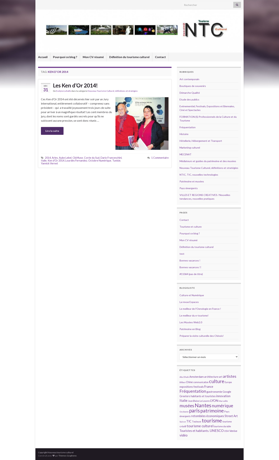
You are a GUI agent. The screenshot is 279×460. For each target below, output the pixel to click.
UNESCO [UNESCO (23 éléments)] (217, 430)
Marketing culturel (190, 147)
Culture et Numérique (192, 295)
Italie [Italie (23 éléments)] (184, 400)
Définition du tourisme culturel (129, 57)
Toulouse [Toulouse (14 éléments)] (196, 421)
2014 (48, 157)
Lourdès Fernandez (76, 160)
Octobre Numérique (99, 160)
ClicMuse (78, 157)
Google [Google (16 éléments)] (227, 391)
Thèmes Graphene (68, 455)
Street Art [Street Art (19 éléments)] (231, 416)
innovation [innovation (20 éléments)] (223, 396)
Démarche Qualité (190, 92)
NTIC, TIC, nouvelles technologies (199, 174)
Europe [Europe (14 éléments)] (228, 382)
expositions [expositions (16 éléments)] (186, 386)
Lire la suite (52, 130)
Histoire (184, 134)
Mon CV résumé (93, 57)
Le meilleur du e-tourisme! (194, 315)
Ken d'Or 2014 (56, 160)
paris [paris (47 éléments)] (194, 410)
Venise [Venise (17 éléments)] (233, 430)
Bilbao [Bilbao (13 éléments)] (182, 382)
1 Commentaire (160, 157)
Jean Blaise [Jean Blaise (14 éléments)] (193, 400)
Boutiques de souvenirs (193, 85)
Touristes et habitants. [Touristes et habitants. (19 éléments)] (194, 431)
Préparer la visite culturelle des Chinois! (202, 335)
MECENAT (185, 154)
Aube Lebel (65, 157)
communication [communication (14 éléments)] (201, 382)
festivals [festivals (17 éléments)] (198, 386)
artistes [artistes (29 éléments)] (229, 376)
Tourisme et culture (191, 226)
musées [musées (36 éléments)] (187, 405)
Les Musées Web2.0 (191, 322)
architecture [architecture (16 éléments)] (211, 376)
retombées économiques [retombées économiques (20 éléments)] (207, 416)
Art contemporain (189, 79)
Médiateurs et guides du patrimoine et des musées (208, 161)
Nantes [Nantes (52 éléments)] (203, 405)
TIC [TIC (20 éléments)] (188, 421)
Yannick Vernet (49, 163)
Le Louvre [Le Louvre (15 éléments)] (205, 400)
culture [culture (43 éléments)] (216, 381)
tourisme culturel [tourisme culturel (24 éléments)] (200, 426)
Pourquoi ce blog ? (65, 57)
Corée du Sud (91, 157)
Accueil (43, 57)
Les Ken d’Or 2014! (75, 85)
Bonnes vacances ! (190, 260)
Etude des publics (189, 99)
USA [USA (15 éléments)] (226, 431)
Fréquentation (188, 127)
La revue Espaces (189, 301)
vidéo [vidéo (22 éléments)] (184, 435)
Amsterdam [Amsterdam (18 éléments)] (196, 376)
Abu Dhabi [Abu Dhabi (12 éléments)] (184, 377)
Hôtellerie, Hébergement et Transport (201, 140)
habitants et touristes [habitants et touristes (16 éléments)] (203, 396)
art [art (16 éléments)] (220, 376)
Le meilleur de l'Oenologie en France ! (200, 308)
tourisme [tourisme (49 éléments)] (212, 420)
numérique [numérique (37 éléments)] (222, 405)
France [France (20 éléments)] (208, 386)
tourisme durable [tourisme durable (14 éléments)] (222, 426)
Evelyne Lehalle (63, 91)
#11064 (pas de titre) (191, 274)
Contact (160, 57)
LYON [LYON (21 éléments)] (214, 400)
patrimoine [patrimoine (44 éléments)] (212, 411)
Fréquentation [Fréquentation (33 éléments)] (193, 391)
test (182, 253)
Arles (55, 157)
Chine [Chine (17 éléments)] (189, 382)
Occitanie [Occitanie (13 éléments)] (184, 411)
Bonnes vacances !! (190, 267)
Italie (44, 160)
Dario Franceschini (111, 157)
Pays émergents (189, 188)
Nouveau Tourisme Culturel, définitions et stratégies (113, 91)
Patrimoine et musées (192, 181)
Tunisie (116, 160)
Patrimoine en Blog (190, 329)
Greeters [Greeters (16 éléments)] (185, 396)
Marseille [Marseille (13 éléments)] (223, 401)
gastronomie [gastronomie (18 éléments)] (214, 391)
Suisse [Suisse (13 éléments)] (183, 421)
